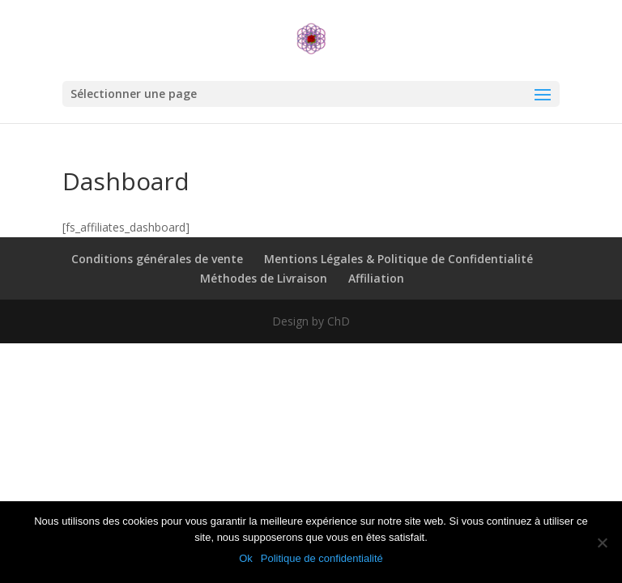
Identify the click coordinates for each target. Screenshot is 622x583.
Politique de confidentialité (322, 558)
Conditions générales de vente (157, 258)
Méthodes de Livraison (263, 278)
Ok (246, 558)
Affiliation (376, 278)
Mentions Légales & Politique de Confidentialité (398, 258)
